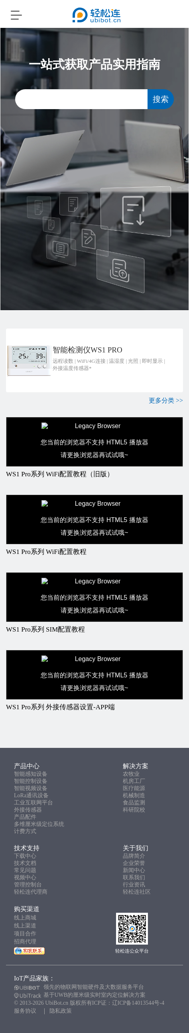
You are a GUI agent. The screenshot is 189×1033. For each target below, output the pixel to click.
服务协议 (25, 1011)
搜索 (161, 99)
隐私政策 (60, 1011)
